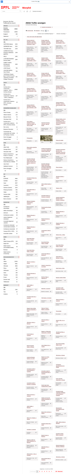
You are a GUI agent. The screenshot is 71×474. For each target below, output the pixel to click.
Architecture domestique (10, 207)
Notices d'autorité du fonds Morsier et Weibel (10, 161)
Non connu (10, 127)
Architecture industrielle (10, 229)
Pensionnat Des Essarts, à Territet (46, 208)
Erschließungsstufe (9, 257)
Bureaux (10, 250)
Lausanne (10, 186)
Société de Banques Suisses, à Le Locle (31, 358)
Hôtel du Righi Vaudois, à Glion (46, 184)
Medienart (6, 285)
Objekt (10, 264)
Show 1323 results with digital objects (34, 36)
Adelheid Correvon (10, 166)
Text (10, 292)
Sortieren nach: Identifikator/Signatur (45, 33)
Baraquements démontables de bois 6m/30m (60, 409)
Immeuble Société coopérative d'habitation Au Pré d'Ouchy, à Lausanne (60, 393)
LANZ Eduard (10, 68)
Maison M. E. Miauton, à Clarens (31, 418)
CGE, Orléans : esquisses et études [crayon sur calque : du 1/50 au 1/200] (31, 123)
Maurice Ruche (10, 117)
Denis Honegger (10, 137)
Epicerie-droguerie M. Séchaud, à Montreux (60, 446)
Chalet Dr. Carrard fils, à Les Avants (46, 266)
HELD (10, 57)
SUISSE (10, 181)
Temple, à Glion (59, 188)
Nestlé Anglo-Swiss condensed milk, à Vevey (46, 386)
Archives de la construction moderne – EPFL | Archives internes (10, 102)
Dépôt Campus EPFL (10, 242)
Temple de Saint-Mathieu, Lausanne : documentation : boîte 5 (60, 72)
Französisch (10, 32)
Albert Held (10, 147)
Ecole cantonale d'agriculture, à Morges (60, 379)
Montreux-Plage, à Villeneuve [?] (45, 277)
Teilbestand (10, 282)
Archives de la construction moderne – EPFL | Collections (10, 96)
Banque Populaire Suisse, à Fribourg (30, 346)
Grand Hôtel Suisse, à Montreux (31, 190)
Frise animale (58, 311)
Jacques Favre (10, 139)
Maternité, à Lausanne (45, 288)
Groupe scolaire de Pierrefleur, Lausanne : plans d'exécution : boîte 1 (46, 75)
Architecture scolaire (10, 215)
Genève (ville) (10, 195)
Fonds (10, 277)
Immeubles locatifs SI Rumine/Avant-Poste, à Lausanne (45, 372)
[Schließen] (69, 2)
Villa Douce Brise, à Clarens (45, 320)
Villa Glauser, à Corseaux (46, 297)
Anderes (10, 294)
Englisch (10, 34)
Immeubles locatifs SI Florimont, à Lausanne (31, 383)
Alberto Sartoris (10, 115)
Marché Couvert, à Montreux (45, 436)
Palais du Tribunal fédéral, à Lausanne (45, 309)
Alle (4, 42)
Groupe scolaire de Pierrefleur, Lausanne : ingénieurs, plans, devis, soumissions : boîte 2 (46, 42)
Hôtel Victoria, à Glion (60, 268)
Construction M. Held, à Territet (46, 231)
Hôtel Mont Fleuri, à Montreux (45, 447)
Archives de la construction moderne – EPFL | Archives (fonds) (10, 89)
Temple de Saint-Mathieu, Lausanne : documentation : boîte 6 (31, 74)
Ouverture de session (37, 11)
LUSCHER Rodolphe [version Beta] (10, 59)
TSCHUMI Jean (10, 49)
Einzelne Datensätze (10, 28)
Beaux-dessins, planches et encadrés (32, 148)
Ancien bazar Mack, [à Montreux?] (45, 254)
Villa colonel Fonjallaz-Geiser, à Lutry (60, 344)
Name (5, 142)
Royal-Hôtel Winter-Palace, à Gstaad (31, 239)
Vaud (10, 183)
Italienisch (10, 36)
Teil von (5, 39)
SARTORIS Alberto (10, 44)
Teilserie (10, 275)
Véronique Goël (10, 119)
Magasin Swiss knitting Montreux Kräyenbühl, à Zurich (31, 309)
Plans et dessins (59, 167)
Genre (5, 237)
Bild (10, 290)
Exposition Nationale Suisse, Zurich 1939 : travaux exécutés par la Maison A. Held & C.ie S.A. (31, 161)
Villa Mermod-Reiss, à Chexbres (60, 333)
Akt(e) (10, 262)
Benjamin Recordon (10, 130)
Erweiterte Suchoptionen (46, 27)
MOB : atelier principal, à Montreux (61, 423)
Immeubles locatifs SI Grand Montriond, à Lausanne (31, 370)
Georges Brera (10, 150)
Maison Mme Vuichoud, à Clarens (46, 412)
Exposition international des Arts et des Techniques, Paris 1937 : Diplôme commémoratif (61, 151)
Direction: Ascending (61, 33)
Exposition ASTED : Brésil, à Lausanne (60, 434)
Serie (10, 273)
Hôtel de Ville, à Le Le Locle (60, 321)
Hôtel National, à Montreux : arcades (60, 257)
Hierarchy (37, 30)
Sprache (6, 25)
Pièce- (10, 268)
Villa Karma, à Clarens (60, 355)
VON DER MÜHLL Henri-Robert (10, 71)
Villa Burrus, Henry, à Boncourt (31, 323)
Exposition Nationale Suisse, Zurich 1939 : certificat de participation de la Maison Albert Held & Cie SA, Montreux (46, 166)
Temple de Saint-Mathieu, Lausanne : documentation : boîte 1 (60, 41)
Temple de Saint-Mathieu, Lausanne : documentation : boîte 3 (31, 59)
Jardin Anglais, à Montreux (30, 286)
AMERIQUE (10, 197)
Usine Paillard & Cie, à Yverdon (45, 346)
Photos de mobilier (59, 140)
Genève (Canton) (10, 188)
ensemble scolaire (10, 234)
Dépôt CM (10, 244)
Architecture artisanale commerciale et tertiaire (10, 226)
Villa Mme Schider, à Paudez (60, 177)
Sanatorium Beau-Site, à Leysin (46, 424)
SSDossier (10, 271)
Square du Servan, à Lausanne (60, 300)
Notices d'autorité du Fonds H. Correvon (10, 154)
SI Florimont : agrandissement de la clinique (60, 366)
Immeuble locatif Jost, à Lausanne (31, 297)
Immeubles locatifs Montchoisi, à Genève (60, 288)
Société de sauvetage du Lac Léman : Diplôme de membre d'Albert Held (46, 150)
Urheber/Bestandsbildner (10, 108)
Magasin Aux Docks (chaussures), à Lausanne (45, 358)
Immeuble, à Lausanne (31, 429)
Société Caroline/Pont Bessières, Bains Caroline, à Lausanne (60, 199)
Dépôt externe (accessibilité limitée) (10, 246)
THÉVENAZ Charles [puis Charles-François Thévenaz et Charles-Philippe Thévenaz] (10, 77)
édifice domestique (10, 211)
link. (39, 1)
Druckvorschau (29, 30)
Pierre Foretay (10, 113)
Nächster (60, 471)
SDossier (10, 266)
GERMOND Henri (10, 47)
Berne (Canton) (10, 199)
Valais (10, 192)
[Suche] (10, 11)
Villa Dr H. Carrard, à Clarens (31, 262)
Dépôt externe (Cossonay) (10, 252)
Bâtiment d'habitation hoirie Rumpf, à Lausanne (31, 202)
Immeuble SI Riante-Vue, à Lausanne (32, 178)
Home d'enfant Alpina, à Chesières (46, 459)
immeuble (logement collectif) (10, 222)
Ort (4, 174)
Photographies (30, 138)
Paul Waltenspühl (10, 158)
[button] (27, 11)
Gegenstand (6, 202)
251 (56, 471)
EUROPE (10, 179)
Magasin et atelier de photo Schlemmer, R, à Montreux (31, 441)
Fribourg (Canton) (10, 190)
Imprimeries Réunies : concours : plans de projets (45, 124)
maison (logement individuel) (10, 218)
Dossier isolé (10, 280)
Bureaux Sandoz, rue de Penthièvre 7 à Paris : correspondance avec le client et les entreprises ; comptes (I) (61, 122)
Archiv (5, 82)
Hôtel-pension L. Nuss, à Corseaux (32, 454)
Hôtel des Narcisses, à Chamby (31, 274)
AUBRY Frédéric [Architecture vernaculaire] (10, 64)
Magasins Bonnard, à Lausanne (60, 212)
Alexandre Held (10, 152)
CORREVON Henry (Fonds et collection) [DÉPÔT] (10, 52)
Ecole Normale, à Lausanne (30, 335)
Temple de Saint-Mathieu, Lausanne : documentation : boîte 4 (46, 59)
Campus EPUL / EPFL (10, 231)
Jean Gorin (10, 164)
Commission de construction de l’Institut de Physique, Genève (10, 133)
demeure (10, 213)
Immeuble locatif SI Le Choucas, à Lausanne (45, 196)
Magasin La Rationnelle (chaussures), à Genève (46, 332)
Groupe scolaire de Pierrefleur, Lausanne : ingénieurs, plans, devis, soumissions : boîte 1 (31, 42)
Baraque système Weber (61, 277)
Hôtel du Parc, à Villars (60, 234)
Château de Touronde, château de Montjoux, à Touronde (46, 399)
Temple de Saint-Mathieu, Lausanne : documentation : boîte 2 (60, 57)
